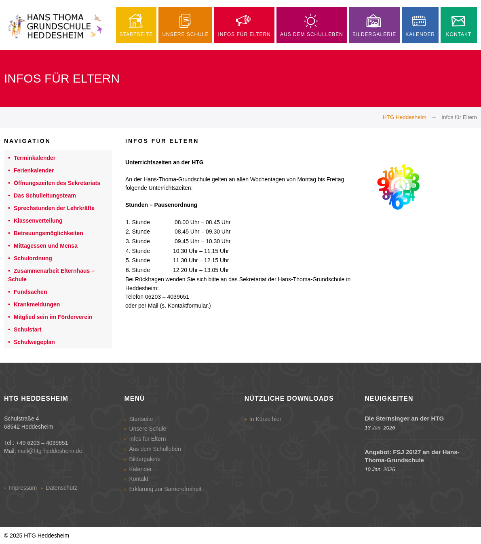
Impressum (23, 487)
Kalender (140, 469)
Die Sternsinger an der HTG (404, 418)
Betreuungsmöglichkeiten (48, 233)
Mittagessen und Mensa (46, 245)
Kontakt (138, 479)
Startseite (141, 419)
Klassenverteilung (38, 220)
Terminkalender (34, 158)
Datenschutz (61, 487)
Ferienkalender (34, 170)
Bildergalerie (144, 459)
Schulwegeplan (34, 342)
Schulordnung (33, 258)
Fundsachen (30, 292)
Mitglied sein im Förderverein (53, 317)
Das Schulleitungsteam (45, 195)
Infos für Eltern (147, 439)
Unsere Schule (147, 428)
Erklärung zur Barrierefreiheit (165, 489)
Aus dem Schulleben (155, 449)
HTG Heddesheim (404, 117)
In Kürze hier (265, 419)
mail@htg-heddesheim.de (49, 451)
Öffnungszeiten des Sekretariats (57, 183)
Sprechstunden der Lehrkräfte (54, 208)
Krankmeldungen (37, 304)
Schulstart (27, 329)
